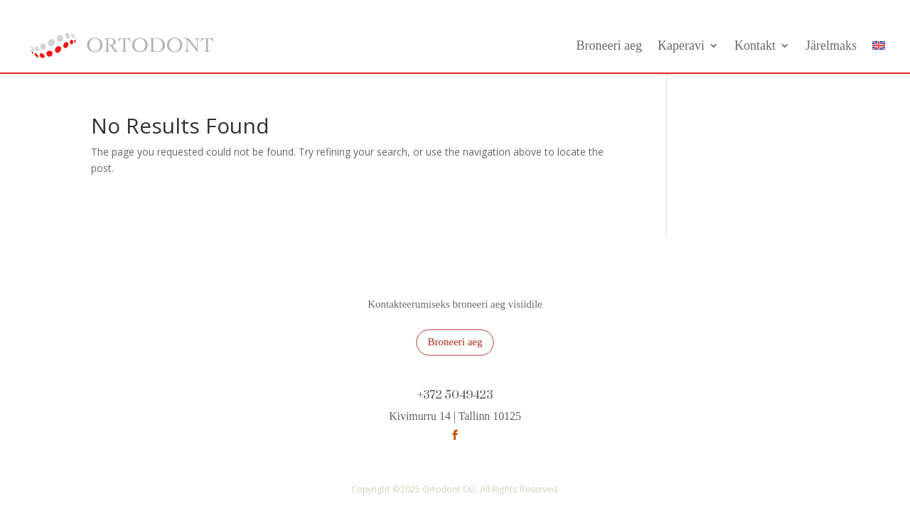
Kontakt (755, 45)
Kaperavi (681, 45)
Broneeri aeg (609, 45)
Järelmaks (831, 45)
